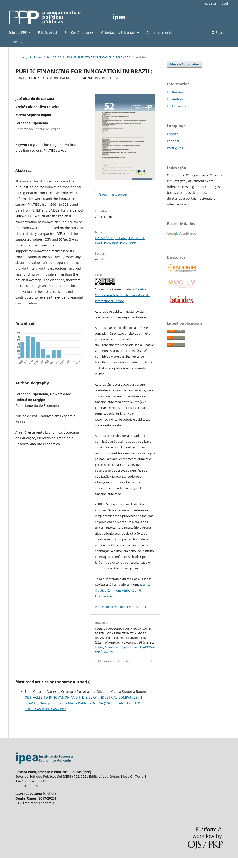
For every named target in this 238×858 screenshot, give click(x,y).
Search (219, 32)
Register (210, 3)
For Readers (175, 92)
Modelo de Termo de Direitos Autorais (121, 607)
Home (19, 57)
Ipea (16, 42)
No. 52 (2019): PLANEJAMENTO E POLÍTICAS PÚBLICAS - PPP (88, 57)
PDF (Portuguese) (114, 194)
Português (175, 148)
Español (173, 141)
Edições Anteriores (79, 32)
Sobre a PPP (18, 32)
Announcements (159, 32)
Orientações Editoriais (118, 32)
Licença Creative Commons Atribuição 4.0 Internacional (122, 590)
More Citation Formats (113, 661)
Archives (35, 57)
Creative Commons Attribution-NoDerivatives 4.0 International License (122, 295)
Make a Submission (184, 64)
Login (226, 3)
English (172, 134)
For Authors (175, 99)
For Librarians (176, 106)
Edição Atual (47, 32)
